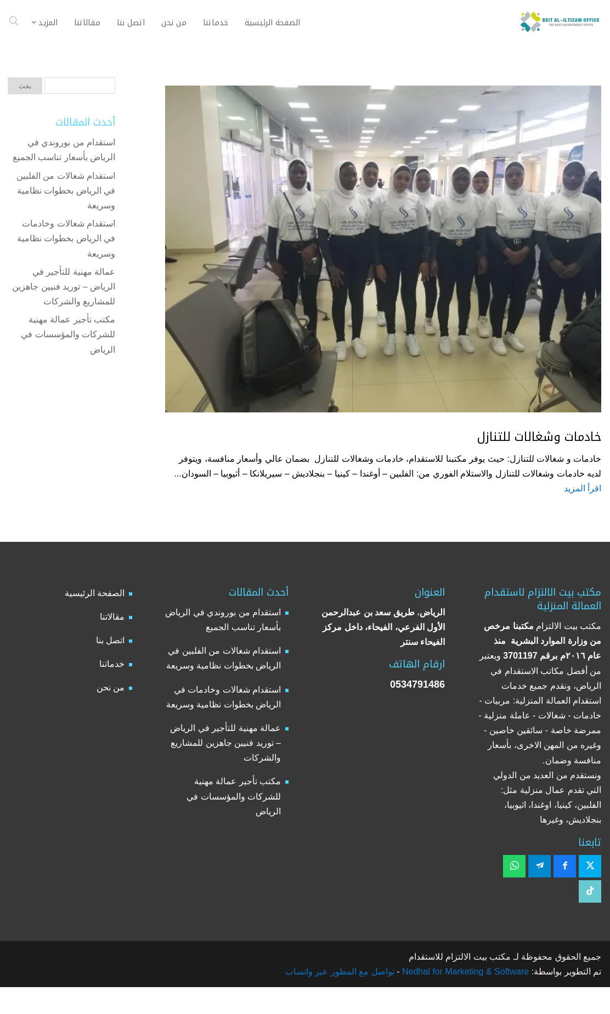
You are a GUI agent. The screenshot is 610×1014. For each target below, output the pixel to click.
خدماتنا (112, 664)
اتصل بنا (110, 640)
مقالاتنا (112, 616)
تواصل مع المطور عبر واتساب (339, 971)
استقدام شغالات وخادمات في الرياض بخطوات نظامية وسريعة (66, 238)
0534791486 (417, 684)
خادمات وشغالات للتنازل (539, 437)
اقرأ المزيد (582, 488)
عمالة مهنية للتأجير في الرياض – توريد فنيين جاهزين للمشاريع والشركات (63, 286)
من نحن (111, 687)
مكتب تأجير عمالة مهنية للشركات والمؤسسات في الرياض (68, 334)
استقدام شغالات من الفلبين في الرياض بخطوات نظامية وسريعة (65, 190)
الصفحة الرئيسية (95, 593)
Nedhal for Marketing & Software (464, 971)
